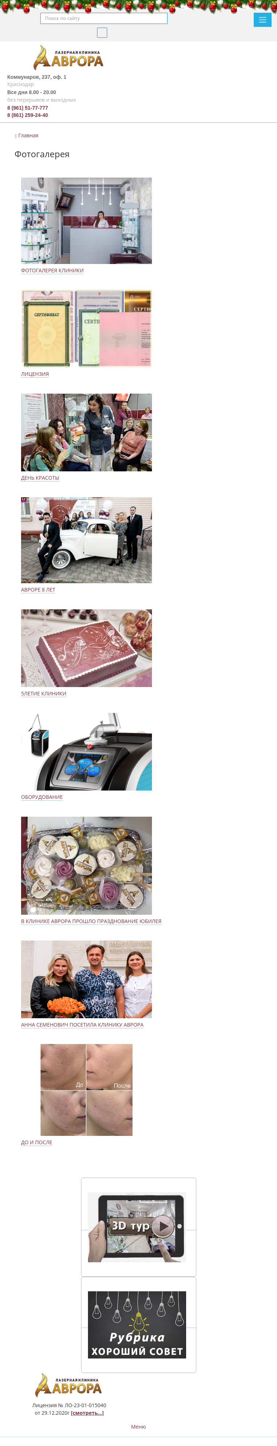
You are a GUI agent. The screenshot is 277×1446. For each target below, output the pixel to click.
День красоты (40, 477)
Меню (138, 1426)
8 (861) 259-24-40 (27, 115)
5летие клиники (44, 693)
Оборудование (42, 796)
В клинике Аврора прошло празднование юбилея (91, 921)
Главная (28, 135)
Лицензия (35, 373)
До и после (36, 1142)
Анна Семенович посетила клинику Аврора (82, 1024)
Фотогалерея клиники (52, 270)
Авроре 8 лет (38, 589)
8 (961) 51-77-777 (27, 108)
